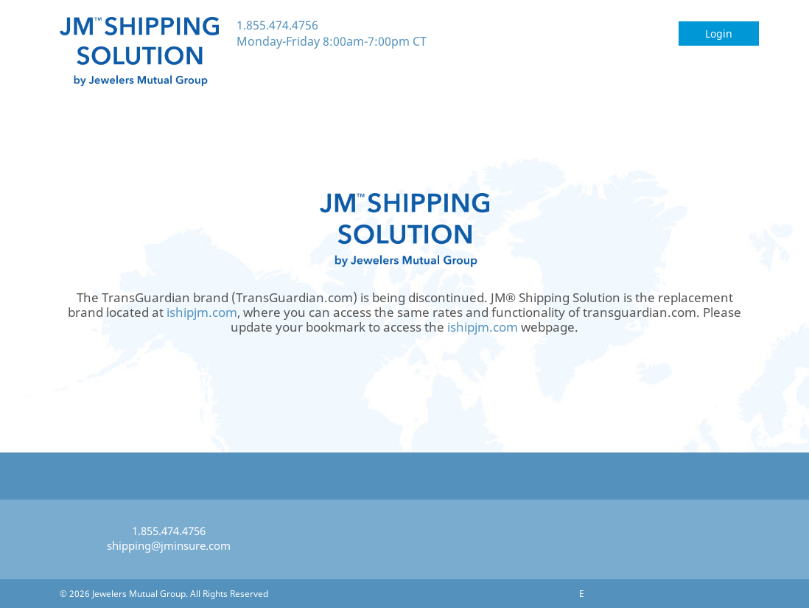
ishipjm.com (202, 312)
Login (718, 34)
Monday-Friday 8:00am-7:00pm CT (332, 41)
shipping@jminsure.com (169, 545)
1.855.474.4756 (277, 25)
